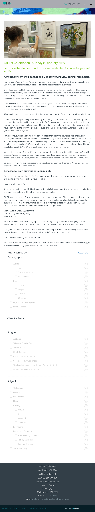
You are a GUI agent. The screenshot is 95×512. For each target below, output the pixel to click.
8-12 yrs (21, 294)
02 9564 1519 (73, 4)
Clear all (83, 252)
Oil (19, 414)
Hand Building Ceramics (28, 436)
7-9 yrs (21, 289)
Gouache (22, 422)
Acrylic (21, 410)
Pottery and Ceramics (22, 431)
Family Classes (19, 307)
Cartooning (18, 388)
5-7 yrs (21, 285)
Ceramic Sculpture (26, 444)
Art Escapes (18, 339)
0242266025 (51, 495)
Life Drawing (18, 397)
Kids (15, 281)
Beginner (22, 268)
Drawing (16, 392)
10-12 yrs (22, 298)
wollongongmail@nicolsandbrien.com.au (50, 499)
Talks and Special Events (23, 343)
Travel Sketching (20, 448)
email (33, 245)
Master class (23, 277)
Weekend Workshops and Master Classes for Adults (35, 365)
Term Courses (19, 348)
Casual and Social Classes (24, 356)
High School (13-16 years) (24, 302)
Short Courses (19, 352)
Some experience (25, 272)
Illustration (17, 401)
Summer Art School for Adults (26, 370)
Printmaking (18, 427)
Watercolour (23, 418)
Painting (16, 405)
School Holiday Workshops (25, 361)
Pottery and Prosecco (27, 440)
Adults (16, 264)
